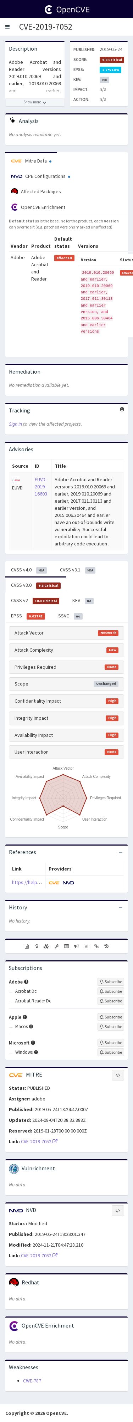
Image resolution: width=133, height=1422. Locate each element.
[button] (7, 27)
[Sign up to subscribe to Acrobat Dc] (111, 991)
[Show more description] (35, 102)
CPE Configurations (40, 176)
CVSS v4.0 (29, 570)
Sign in (15, 424)
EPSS (28, 616)
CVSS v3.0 (36, 585)
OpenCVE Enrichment (38, 207)
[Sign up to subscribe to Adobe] (111, 982)
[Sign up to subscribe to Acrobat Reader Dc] (111, 1001)
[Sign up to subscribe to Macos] (111, 1027)
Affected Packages (36, 191)
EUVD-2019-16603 (41, 486)
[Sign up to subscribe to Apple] (111, 1017)
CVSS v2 (35, 600)
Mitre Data (31, 161)
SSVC (70, 616)
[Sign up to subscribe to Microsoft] (111, 1043)
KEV (83, 600)
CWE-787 (32, 1380)
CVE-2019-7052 (45, 26)
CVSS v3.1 (78, 570)
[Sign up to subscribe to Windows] (111, 1052)
